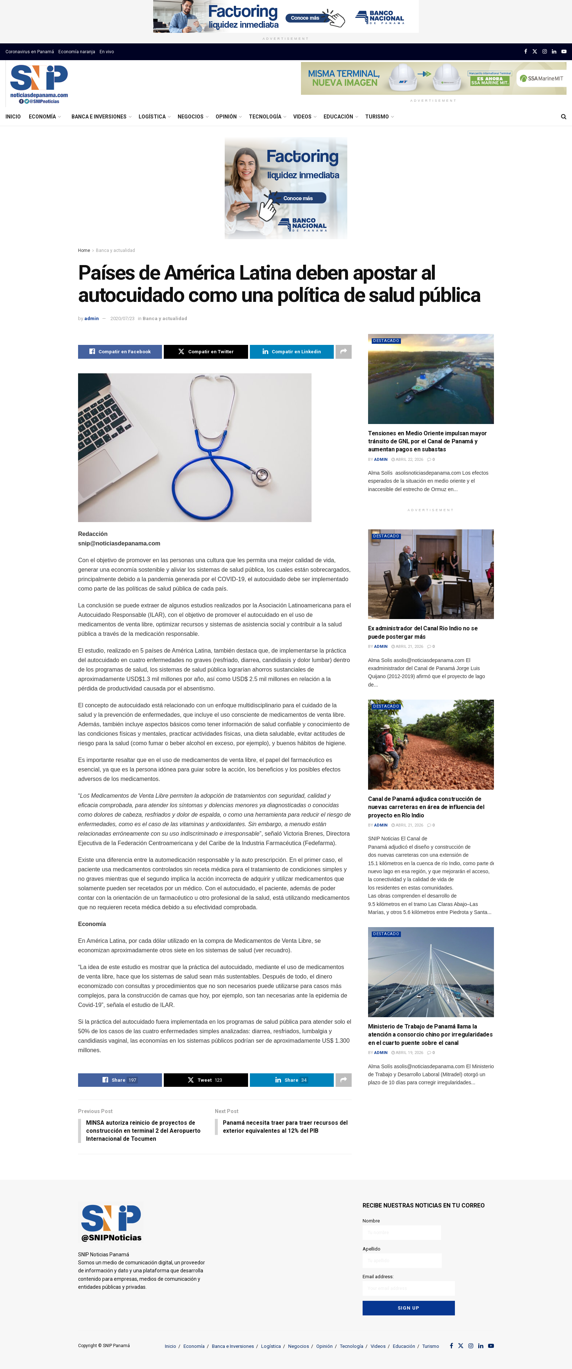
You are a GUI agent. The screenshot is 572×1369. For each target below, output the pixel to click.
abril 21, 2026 (407, 646)
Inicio (13, 117)
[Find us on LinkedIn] (554, 51)
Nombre (402, 1230)
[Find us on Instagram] (544, 51)
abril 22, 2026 (407, 459)
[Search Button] (564, 117)
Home (84, 250)
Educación (338, 117)
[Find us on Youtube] (564, 51)
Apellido (402, 1257)
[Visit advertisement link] (286, 16)
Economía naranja (76, 51)
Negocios (191, 117)
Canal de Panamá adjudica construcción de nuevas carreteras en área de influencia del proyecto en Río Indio (426, 807)
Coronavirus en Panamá (29, 51)
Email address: (409, 1285)
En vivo (107, 51)
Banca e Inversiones (99, 117)
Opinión (226, 117)
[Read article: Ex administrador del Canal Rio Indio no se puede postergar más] (431, 574)
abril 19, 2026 (407, 1052)
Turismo (377, 117)
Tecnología (265, 117)
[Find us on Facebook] (525, 51)
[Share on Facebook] (120, 352)
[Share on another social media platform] (344, 352)
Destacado (386, 340)
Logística (152, 117)
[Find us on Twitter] (534, 51)
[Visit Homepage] (38, 84)
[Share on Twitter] (206, 352)
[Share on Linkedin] (292, 352)
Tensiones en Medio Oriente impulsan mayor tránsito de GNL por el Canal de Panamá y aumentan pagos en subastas (427, 441)
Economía (42, 117)
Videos (302, 117)
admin (91, 318)
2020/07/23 (123, 318)
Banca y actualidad (115, 250)
